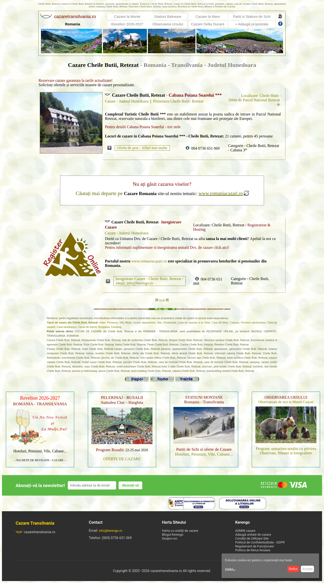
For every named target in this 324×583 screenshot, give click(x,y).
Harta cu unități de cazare (180, 530)
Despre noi (169, 538)
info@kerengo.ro (110, 530)
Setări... (230, 569)
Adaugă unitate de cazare (253, 534)
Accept (307, 569)
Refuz (293, 569)
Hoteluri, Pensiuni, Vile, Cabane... (40, 451)
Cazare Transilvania (35, 523)
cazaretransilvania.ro (35, 532)
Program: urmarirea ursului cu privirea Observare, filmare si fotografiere (286, 451)
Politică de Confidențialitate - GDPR (259, 542)
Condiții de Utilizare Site (252, 538)
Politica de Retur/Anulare (252, 550)
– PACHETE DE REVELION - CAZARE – (40, 460)
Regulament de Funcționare (254, 546)
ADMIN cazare (245, 530)
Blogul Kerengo (172, 534)
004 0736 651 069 (205, 148)
